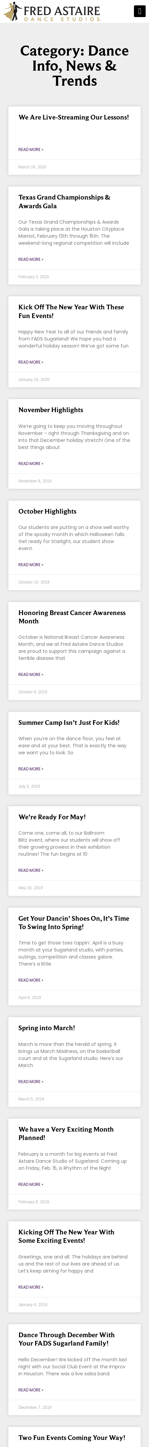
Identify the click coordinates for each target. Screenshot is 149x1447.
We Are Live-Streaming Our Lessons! (73, 117)
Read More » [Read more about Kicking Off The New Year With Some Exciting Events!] (31, 1287)
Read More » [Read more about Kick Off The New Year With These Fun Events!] (31, 362)
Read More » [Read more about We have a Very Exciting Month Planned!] (31, 1184)
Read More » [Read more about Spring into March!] (31, 1081)
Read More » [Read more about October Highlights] (31, 564)
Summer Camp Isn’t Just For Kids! (69, 722)
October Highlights (47, 511)
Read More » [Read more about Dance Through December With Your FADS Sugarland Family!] (31, 1390)
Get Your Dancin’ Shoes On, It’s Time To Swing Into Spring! (73, 922)
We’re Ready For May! (52, 817)
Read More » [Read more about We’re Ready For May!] (31, 870)
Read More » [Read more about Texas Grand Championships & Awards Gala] (31, 259)
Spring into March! (46, 1028)
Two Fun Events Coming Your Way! (71, 1438)
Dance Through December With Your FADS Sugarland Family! (66, 1339)
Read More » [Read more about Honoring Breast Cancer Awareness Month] (31, 674)
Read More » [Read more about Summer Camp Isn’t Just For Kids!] (31, 769)
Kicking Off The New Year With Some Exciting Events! (66, 1236)
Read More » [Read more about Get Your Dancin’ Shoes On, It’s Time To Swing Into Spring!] (31, 980)
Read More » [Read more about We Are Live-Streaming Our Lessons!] (31, 149)
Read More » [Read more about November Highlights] (31, 463)
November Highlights (50, 410)
